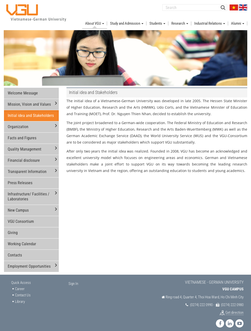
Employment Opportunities (29, 262)
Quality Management (24, 145)
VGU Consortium (21, 217)
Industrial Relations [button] (209, 19)
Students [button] (157, 19)
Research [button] (179, 19)
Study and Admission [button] (126, 19)
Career (20, 285)
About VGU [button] (94, 19)
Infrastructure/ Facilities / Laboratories (28, 192)
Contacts (15, 251)
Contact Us (23, 291)
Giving (13, 228)
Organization (18, 122)
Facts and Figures (22, 134)
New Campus (18, 206)
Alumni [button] (237, 19)
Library (20, 297)
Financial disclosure (24, 156)
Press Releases (20, 178)
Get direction (234, 308)
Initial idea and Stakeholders (31, 111)
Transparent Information (27, 167)
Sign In (73, 279)
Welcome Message (23, 89)
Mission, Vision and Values (29, 100)
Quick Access (21, 278)
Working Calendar (22, 240)
